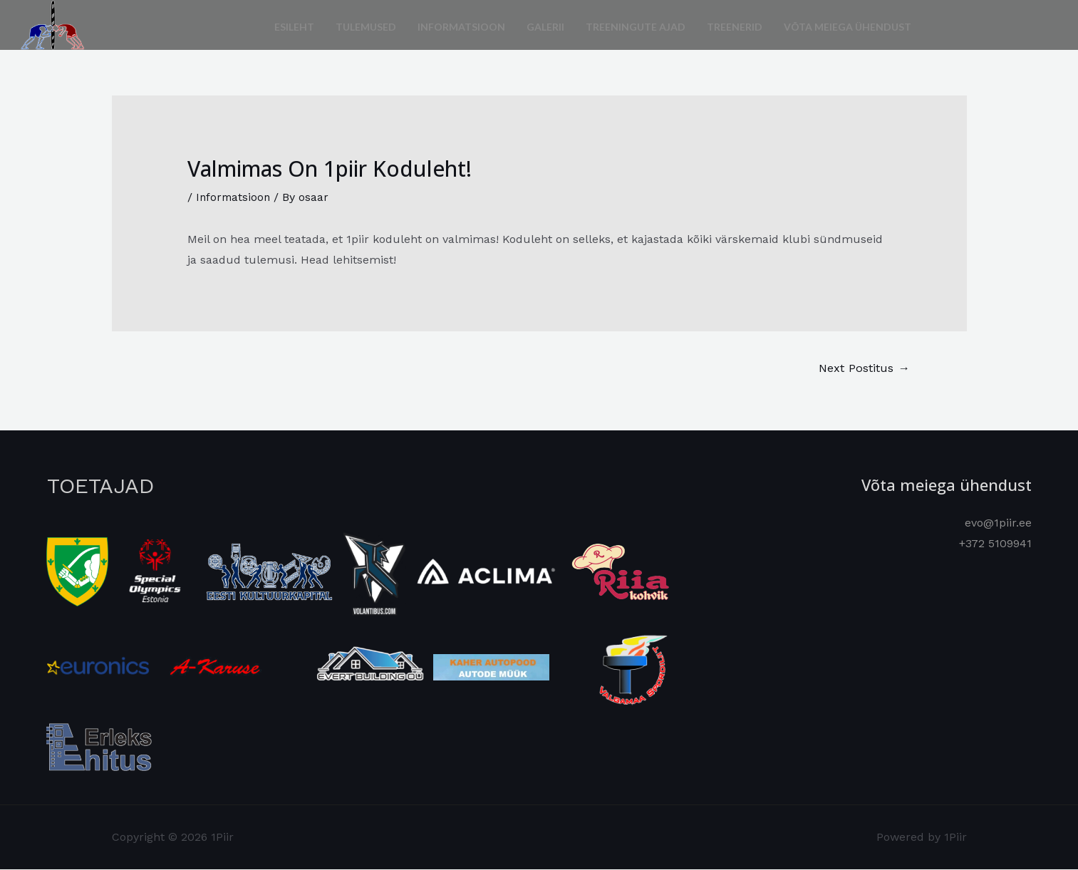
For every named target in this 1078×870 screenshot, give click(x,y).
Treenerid (734, 25)
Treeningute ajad (635, 25)
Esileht (294, 25)
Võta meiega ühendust (847, 25)
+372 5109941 (995, 544)
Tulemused (366, 25)
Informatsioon (461, 25)
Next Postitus (862, 368)
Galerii (545, 25)
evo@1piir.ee (998, 523)
